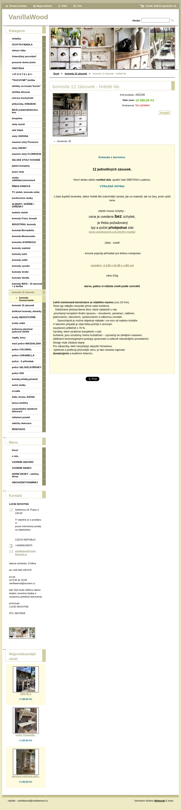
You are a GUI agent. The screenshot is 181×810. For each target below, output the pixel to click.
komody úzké (19, 254)
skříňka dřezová (21, 92)
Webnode (159, 800)
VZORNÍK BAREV (22, 468)
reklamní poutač (21, 417)
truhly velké (18, 323)
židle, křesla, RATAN (23, 397)
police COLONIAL (22, 349)
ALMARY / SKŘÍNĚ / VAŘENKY (23, 205)
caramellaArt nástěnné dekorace (24, 410)
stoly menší (18, 124)
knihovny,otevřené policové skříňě (22, 330)
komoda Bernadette (23, 230)
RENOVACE (18, 429)
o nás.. (15, 456)
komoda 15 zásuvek (23, 305)
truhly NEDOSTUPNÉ (24, 317)
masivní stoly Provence (25, 142)
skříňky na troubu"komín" (26, 86)
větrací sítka (19, 50)
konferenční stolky (22, 198)
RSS (64, 6)
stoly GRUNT (19, 148)
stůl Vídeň (17, 130)
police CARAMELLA (23, 355)
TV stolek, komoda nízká (25, 192)
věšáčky (16, 38)
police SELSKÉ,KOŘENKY (26, 367)
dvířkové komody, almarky (27, 311)
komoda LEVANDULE (24, 242)
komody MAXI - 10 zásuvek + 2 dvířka (27, 285)
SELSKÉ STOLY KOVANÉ (26, 160)
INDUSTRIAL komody (24, 224)
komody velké (20, 260)
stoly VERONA (20, 136)
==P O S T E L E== (22, 74)
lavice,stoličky (20, 403)
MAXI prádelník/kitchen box (25, 111)
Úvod (56, 73)
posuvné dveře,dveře (24, 62)
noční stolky (19, 385)
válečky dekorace (22, 423)
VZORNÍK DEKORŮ (22, 462)
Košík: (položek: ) (161, 6)
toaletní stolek (20, 212)
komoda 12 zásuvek (76, 73)
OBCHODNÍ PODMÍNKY (25, 482)
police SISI (18, 373)
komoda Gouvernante (26, 299)
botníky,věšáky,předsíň (25, 379)
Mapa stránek (44, 6)
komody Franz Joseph (24, 218)
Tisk (79, 6)
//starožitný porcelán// (24, 56)
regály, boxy (18, 337)
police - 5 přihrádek (23, 361)
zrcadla (16, 391)
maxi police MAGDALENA (26, 343)
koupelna (17, 118)
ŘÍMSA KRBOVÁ (21, 186)
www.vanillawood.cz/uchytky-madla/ (112, 231)
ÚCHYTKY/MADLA (22, 44)
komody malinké (21, 248)
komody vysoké (21, 266)
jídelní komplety (21, 166)
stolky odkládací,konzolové (23, 179)
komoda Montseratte (23, 236)
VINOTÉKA (18, 68)
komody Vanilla (20, 278)
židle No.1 (25, 694)
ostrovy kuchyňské (22, 98)
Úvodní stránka (17, 6)
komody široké (20, 272)
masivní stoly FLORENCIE (26, 154)
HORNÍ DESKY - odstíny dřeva (25, 475)
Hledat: (136, 20)
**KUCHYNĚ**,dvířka (23, 80)
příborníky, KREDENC (24, 104)
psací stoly (18, 171)
